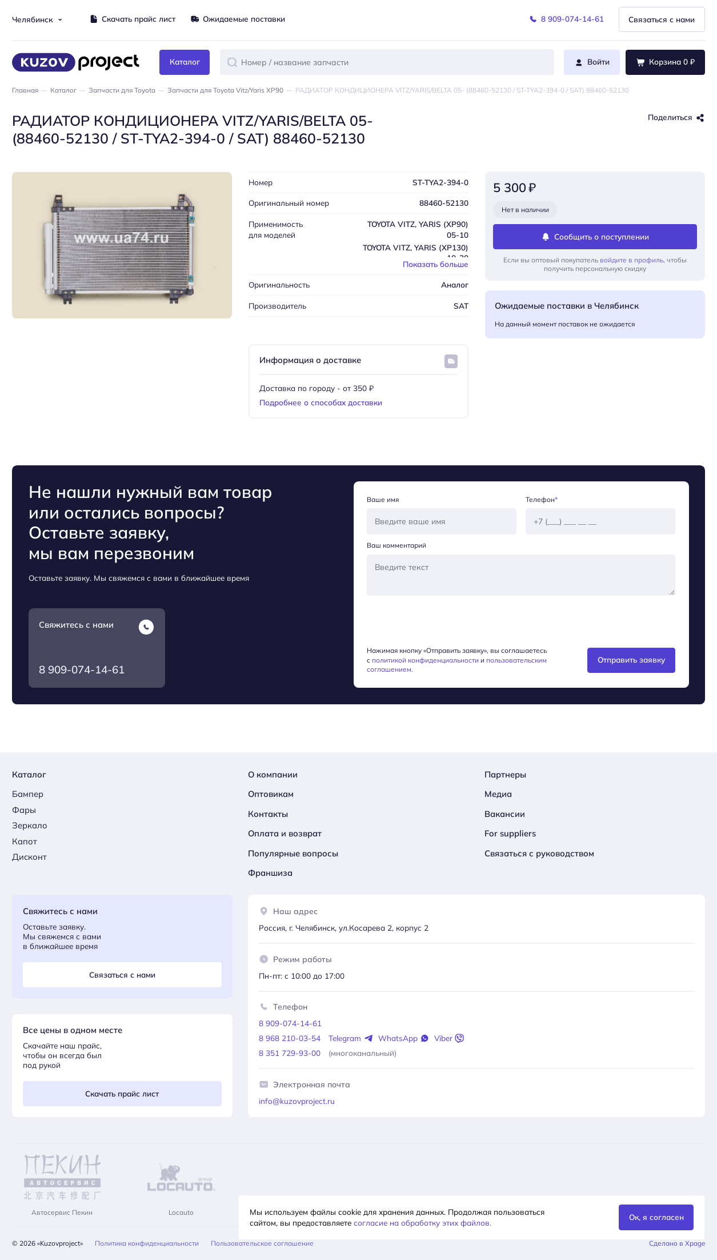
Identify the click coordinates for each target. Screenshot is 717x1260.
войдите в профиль (631, 260)
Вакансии (504, 813)
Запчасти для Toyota (122, 90)
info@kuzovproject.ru (297, 1101)
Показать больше (435, 264)
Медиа (498, 793)
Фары (24, 809)
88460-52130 (443, 203)
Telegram (351, 1038)
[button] (232, 62)
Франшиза (270, 872)
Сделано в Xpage (677, 1243)
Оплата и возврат (285, 833)
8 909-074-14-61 (82, 669)
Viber (449, 1038)
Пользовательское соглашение (262, 1243)
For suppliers (510, 833)
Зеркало (29, 825)
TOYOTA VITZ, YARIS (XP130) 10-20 (415, 252)
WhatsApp (404, 1038)
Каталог (63, 90)
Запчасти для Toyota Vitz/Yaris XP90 (225, 90)
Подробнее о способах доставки (320, 402)
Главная (25, 90)
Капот (24, 841)
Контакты (268, 813)
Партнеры (505, 774)
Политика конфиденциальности (147, 1243)
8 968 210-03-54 (290, 1038)
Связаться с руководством (539, 853)
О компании (273, 774)
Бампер (27, 793)
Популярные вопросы (293, 853)
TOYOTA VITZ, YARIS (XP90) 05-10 (417, 229)
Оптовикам (271, 793)
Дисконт (29, 856)
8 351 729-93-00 (290, 1053)
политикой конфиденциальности (425, 660)
